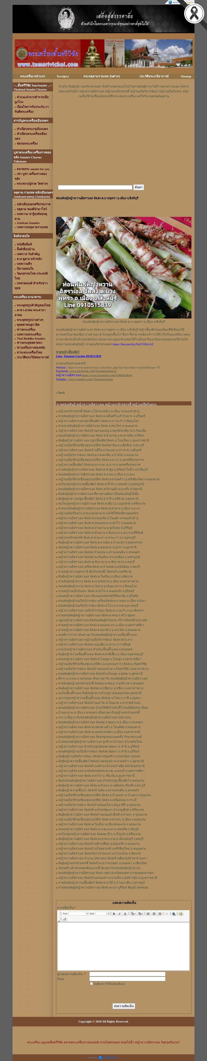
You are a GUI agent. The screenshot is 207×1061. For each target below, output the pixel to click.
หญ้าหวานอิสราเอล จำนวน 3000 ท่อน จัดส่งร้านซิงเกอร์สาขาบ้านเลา (102, 858)
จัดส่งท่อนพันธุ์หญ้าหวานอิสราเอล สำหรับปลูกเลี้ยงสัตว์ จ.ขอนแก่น (101, 780)
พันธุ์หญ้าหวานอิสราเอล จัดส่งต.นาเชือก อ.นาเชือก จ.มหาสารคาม (101, 688)
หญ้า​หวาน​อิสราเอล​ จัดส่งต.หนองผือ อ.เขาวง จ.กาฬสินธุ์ (94, 644)
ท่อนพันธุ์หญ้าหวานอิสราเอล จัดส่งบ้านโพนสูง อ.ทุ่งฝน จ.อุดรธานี (100, 673)
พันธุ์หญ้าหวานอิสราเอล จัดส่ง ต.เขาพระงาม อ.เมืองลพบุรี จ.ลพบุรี (100, 838)
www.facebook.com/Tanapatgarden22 (93, 371)
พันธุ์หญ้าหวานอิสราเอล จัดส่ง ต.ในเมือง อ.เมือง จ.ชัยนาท (95, 576)
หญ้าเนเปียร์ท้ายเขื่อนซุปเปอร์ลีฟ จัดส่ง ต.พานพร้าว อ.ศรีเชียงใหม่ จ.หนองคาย (108, 479)
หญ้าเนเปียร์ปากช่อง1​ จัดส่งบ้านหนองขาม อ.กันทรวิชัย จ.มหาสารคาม (103, 668)
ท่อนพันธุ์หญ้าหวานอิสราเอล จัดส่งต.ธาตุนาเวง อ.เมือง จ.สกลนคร (100, 722)
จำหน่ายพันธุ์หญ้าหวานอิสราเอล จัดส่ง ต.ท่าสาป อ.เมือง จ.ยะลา (99, 508)
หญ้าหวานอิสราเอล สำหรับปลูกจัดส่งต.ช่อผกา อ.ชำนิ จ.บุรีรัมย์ (98, 746)
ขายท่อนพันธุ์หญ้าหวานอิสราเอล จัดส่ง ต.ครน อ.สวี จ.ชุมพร (96, 615)
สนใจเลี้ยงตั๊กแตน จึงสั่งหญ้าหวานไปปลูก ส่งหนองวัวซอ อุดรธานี (99, 693)
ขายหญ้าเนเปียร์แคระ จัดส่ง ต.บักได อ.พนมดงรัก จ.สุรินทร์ (96, 591)
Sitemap (186, 76)
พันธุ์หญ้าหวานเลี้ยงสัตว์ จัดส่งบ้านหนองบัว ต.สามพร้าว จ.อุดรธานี (101, 761)
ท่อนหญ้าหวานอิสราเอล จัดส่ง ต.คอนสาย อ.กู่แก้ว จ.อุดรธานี (97, 547)
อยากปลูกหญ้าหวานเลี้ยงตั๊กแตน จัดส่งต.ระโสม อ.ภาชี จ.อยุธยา (99, 698)
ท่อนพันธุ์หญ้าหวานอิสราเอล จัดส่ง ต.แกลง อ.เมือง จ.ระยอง (96, 474)
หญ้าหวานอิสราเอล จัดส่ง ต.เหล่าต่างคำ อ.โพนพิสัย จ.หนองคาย (99, 727)
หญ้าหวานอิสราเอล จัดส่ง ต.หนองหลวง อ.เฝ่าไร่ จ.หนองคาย (97, 523)
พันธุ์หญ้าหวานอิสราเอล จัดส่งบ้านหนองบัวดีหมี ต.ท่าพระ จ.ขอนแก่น (102, 814)
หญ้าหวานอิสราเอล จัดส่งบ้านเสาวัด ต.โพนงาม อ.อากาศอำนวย (99, 702)
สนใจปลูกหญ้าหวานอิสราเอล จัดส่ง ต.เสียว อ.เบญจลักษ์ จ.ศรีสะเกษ (101, 503)
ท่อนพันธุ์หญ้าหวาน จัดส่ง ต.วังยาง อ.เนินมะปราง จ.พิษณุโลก (97, 586)
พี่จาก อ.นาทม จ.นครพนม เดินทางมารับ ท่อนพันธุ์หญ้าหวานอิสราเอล (102, 678)
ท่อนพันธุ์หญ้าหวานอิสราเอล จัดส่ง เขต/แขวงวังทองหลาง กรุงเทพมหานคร (106, 873)
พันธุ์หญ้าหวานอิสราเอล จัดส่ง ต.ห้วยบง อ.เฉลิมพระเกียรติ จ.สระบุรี (101, 785)
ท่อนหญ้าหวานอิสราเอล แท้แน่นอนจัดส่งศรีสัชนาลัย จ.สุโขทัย (98, 596)
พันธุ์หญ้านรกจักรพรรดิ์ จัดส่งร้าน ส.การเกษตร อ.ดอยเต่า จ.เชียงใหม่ (102, 863)
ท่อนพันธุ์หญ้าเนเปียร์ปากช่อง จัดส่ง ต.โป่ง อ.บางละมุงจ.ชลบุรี (98, 605)
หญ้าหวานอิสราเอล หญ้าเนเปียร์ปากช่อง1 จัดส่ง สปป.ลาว (95, 639)
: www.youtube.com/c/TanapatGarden (84, 379)
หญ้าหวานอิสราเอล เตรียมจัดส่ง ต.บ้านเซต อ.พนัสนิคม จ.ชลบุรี (99, 566)
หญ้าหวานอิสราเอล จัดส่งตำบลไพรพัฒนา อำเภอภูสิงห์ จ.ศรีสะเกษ (101, 809)
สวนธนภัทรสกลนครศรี (71, 363)
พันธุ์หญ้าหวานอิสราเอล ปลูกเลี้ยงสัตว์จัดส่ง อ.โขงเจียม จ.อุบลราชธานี (103, 440)
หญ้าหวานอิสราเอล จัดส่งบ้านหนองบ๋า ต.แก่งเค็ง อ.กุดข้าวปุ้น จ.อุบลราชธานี (107, 877)
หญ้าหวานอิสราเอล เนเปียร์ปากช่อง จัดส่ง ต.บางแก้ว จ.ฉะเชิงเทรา (101, 610)
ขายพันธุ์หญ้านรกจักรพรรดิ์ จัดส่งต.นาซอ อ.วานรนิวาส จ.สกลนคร (101, 683)
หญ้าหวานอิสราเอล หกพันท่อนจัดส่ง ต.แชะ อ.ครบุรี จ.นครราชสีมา (101, 770)
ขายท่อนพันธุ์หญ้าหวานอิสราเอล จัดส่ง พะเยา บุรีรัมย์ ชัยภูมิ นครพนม (103, 887)
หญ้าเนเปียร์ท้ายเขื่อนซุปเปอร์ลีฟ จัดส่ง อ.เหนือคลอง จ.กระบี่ (97, 800)
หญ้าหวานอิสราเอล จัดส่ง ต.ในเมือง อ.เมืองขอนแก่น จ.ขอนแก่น (99, 824)
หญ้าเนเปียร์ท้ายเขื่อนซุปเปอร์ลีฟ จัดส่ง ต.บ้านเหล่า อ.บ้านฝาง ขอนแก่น (104, 795)
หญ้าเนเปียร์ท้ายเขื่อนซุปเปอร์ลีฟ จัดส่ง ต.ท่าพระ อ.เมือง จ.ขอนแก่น (102, 819)
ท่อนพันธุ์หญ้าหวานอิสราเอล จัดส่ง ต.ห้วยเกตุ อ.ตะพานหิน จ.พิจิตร (101, 435)
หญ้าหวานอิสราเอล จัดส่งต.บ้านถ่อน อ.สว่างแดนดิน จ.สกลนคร (99, 552)
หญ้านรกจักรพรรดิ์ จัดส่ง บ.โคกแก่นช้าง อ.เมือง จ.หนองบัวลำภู (98, 411)
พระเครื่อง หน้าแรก (32, 76)
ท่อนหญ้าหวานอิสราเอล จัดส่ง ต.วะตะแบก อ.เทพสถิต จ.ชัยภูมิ (98, 829)
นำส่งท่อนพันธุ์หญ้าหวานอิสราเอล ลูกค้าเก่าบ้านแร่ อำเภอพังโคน (100, 741)
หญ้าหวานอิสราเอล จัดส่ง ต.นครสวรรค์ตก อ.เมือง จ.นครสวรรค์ (99, 732)
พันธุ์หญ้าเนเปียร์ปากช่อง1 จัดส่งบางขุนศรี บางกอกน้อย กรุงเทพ (99, 756)
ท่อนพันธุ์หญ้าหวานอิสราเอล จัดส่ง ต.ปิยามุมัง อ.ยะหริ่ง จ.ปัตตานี (100, 489)
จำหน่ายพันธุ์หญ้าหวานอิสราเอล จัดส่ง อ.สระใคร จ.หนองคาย (97, 425)
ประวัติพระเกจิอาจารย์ (154, 76)
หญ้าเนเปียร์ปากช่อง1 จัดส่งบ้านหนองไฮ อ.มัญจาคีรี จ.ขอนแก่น (99, 804)
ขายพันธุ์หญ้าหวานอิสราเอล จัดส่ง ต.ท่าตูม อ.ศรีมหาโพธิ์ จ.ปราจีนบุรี (103, 469)
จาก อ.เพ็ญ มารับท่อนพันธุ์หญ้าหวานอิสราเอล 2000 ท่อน (94, 717)
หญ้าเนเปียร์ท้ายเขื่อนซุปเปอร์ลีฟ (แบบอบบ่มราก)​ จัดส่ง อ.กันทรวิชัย (102, 664)
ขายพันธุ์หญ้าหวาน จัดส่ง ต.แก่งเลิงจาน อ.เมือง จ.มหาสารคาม (98, 581)
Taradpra (62, 76)
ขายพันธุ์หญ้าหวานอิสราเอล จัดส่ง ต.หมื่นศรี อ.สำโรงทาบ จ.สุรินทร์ (101, 416)
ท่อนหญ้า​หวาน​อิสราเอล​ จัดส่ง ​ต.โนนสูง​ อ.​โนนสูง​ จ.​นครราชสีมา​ (99, 659)
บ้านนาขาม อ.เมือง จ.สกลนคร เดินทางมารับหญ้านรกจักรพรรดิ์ (99, 712)
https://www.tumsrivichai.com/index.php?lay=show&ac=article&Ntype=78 (114, 367)
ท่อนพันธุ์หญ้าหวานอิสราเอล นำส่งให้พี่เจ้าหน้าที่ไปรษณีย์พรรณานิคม (103, 707)
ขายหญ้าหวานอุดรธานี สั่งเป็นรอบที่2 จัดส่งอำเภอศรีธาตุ (94, 571)
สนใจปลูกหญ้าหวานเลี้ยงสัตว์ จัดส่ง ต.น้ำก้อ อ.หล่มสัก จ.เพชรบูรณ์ (101, 484)
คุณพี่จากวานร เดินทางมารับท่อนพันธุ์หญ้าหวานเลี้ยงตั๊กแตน (97, 634)
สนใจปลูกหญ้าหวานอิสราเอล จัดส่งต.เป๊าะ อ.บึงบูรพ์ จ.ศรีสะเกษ (99, 834)
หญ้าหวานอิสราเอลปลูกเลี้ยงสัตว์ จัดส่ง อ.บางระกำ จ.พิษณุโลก (98, 421)
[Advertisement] (124, 111)
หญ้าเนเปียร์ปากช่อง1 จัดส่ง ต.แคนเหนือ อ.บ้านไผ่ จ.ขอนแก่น (98, 455)
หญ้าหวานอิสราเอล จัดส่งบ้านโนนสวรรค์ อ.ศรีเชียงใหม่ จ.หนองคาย (102, 848)
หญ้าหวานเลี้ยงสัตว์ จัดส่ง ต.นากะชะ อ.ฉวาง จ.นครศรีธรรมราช (99, 464)
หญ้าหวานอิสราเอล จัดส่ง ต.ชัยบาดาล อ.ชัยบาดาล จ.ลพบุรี (96, 562)
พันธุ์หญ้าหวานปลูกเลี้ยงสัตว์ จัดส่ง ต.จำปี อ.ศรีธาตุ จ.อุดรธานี (98, 498)
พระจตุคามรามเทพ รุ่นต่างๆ (101, 76)
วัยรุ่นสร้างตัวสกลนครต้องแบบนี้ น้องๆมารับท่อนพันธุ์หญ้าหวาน (99, 868)
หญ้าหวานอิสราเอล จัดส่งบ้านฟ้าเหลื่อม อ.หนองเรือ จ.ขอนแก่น (98, 843)
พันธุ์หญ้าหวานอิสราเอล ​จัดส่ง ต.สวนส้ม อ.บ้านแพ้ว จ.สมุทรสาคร (100, 542)
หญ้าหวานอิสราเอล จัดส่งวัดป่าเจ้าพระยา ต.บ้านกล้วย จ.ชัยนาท (99, 853)
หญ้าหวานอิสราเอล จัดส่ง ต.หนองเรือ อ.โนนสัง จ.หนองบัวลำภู (98, 518)
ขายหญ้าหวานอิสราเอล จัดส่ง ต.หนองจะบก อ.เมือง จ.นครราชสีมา (101, 625)
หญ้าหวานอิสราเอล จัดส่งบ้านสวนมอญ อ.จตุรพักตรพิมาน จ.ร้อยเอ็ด (102, 430)
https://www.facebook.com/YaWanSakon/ (107, 375)
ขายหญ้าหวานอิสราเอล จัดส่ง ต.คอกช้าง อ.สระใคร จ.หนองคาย (99, 630)
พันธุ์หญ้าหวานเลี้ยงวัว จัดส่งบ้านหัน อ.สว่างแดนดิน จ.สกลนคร (98, 790)
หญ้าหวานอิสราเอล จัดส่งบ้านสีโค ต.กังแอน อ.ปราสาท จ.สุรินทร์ (99, 450)
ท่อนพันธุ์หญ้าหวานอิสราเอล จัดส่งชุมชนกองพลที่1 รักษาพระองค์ (100, 736)
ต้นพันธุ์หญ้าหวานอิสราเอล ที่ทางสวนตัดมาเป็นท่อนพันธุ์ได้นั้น (98, 493)
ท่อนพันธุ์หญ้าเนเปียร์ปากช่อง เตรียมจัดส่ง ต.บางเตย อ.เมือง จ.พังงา (102, 600)
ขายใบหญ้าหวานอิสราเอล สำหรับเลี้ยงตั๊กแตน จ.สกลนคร (95, 649)
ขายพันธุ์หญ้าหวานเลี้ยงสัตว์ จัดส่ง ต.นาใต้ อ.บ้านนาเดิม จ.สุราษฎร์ (101, 882)
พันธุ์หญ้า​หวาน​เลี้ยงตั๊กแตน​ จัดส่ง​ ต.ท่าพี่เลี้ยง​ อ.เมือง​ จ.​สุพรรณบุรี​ (100, 654)
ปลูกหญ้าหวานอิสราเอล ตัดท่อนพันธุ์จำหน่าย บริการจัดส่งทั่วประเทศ (102, 620)
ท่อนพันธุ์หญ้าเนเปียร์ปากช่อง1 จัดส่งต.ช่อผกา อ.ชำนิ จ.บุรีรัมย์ (98, 751)
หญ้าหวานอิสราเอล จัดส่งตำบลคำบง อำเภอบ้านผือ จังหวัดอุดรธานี (101, 766)
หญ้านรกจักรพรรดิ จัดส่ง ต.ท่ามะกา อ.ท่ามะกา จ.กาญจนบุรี (96, 537)
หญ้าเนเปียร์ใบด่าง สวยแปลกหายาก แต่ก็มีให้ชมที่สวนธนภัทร (98, 513)
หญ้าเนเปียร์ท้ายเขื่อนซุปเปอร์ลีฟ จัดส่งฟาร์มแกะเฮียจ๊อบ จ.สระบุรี (101, 445)
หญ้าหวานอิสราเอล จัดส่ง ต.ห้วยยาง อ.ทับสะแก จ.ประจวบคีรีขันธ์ (100, 532)
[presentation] (120, 994)
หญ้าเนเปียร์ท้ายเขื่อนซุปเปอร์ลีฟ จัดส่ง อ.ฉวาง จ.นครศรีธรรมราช (101, 459)
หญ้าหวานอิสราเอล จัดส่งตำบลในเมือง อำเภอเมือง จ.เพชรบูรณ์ (99, 557)
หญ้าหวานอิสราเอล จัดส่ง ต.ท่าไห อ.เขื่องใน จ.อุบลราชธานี (96, 775)
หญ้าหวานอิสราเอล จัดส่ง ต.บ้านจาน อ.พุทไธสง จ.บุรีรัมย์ (95, 527)
